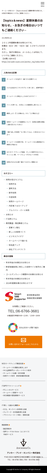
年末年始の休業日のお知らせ (18, 262)
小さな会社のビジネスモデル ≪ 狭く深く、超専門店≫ (25, 88)
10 (4, 162)
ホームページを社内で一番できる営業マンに (22, 79)
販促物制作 (7, 429)
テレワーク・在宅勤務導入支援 (14, 412)
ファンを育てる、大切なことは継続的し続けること (24, 105)
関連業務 (5, 425)
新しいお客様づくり (17, 231)
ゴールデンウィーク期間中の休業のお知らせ (24, 274)
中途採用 (12, 197)
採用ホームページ (16, 201)
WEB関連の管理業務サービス (14, 395)
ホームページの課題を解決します (15, 367)
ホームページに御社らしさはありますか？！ (22, 96)
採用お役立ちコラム (14, 179)
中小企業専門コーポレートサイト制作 (17, 370)
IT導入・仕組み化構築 (10, 405)
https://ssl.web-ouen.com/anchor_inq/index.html (23, 61)
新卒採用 (12, 192)
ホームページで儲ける (18, 240)
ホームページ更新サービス (13, 392)
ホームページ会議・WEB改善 (14, 373)
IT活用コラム (11, 218)
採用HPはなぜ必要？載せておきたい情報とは (22, 162)
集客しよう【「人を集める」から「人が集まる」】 (23, 113)
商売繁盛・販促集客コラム (17, 223)
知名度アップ (14, 245)
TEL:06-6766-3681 (23, 311)
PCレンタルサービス (10, 390)
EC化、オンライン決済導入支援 (15, 409)
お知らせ (9, 214)
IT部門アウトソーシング (11, 386)
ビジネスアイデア (16, 236)
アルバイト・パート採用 (19, 210)
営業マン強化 (14, 227)
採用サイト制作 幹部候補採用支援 (16, 376)
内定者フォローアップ (18, 205)
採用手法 (12, 183)
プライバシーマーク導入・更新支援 (16, 415)
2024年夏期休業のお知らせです (19, 283)
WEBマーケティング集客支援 (12, 363)
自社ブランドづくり (17, 249)
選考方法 (12, 188)
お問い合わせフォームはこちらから (23, 342)
